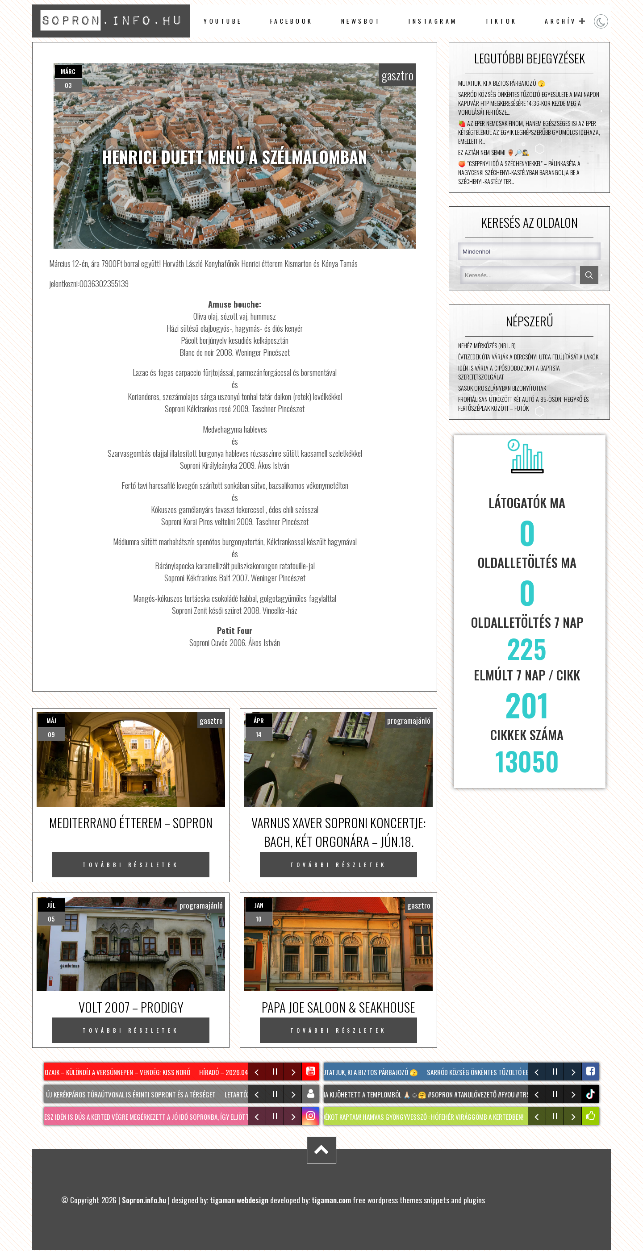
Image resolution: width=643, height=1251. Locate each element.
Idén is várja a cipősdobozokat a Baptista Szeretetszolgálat (509, 372)
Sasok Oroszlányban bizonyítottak (502, 388)
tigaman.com (331, 1199)
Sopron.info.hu (144, 1199)
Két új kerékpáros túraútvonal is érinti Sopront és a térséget (128, 1094)
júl (51, 904)
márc (68, 71)
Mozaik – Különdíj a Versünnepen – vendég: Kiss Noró (117, 1072)
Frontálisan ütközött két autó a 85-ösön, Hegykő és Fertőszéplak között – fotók (523, 404)
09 (51, 734)
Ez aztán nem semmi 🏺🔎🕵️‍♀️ (494, 152)
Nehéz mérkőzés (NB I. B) (487, 345)
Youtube (223, 21)
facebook (291, 21)
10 (259, 918)
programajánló (408, 720)
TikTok (501, 21)
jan (259, 904)
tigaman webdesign (239, 1199)
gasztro (397, 75)
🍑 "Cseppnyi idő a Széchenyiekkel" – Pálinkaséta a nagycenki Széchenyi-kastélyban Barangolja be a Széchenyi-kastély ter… (519, 172)
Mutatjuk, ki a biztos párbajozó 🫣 (501, 83)
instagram (433, 21)
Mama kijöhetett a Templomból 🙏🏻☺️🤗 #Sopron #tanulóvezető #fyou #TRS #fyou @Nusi (443, 1094)
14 (259, 734)
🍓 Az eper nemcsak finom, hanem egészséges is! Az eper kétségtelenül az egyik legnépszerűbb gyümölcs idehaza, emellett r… (529, 132)
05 (51, 918)
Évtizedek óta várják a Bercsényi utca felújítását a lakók (528, 356)
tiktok (591, 1094)
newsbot (361, 21)
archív (560, 21)
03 (68, 85)
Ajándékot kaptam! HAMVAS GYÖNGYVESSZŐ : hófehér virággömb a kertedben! (420, 1117)
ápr (259, 720)
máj (51, 720)
